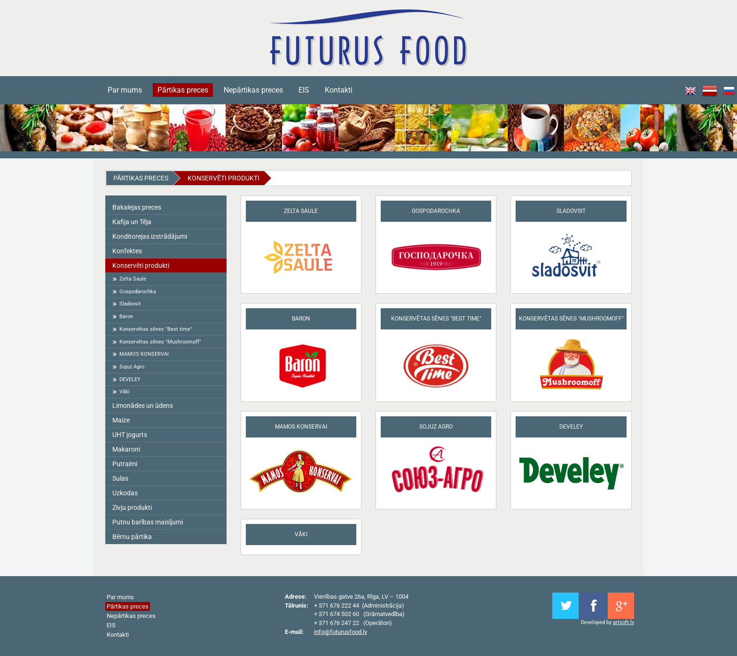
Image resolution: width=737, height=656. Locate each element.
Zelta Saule (132, 279)
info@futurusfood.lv (340, 631)
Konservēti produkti (223, 178)
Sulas (120, 478)
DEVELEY (130, 379)
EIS (303, 90)
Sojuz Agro (131, 367)
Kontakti (339, 90)
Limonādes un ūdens (142, 405)
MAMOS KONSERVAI (144, 354)
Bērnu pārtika (132, 536)
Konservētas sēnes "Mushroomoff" (160, 342)
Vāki (124, 392)
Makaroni (126, 449)
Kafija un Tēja (131, 222)
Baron (126, 316)
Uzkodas (125, 493)
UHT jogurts (129, 434)
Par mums (125, 90)
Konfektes (127, 251)
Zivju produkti (132, 507)
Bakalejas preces (136, 207)
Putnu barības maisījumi (147, 522)
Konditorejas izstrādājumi (149, 236)
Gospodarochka (137, 292)
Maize (121, 420)
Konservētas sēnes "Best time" (155, 329)
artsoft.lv (623, 622)
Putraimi (124, 464)
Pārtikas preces (182, 90)
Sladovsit (130, 304)
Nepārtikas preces (253, 90)
